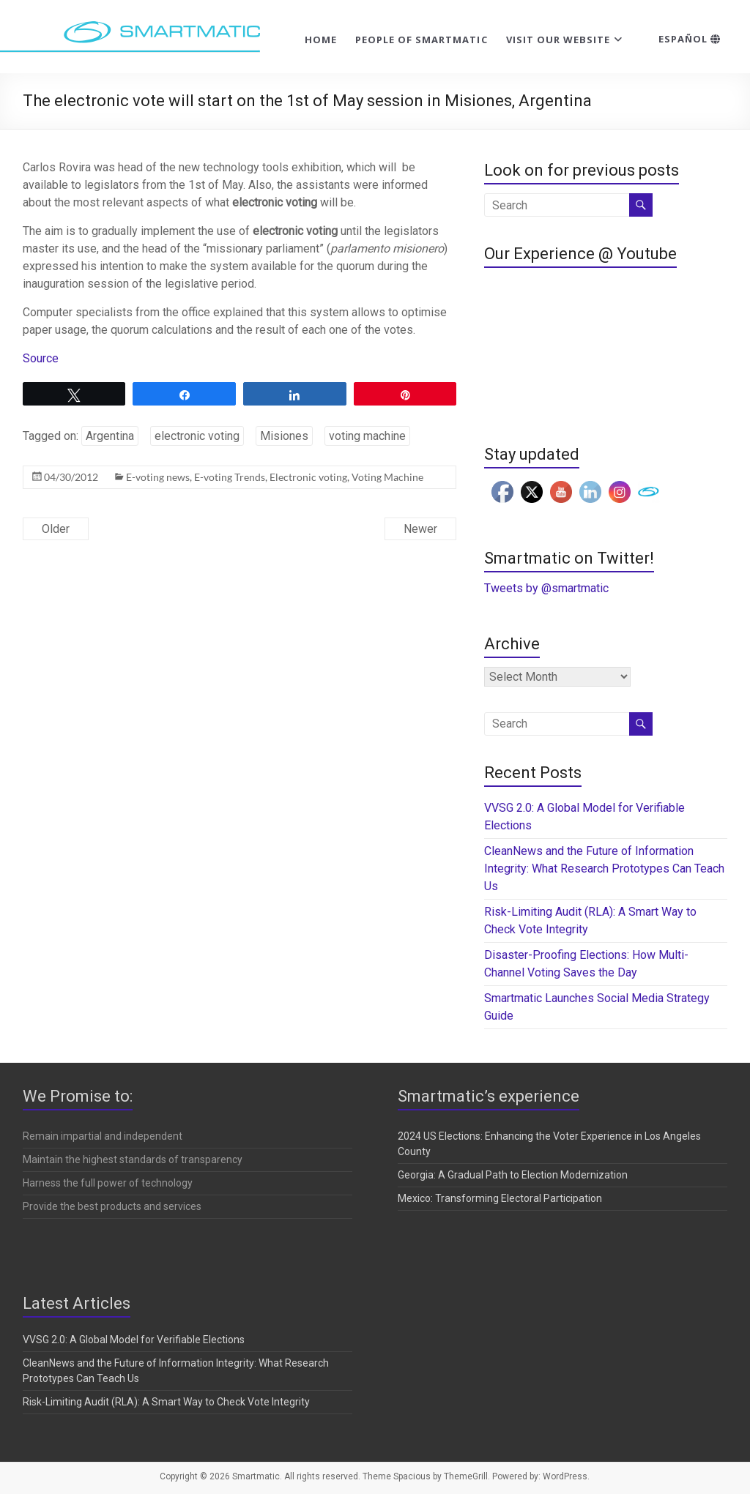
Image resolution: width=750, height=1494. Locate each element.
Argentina (110, 436)
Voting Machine (387, 477)
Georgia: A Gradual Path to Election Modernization (513, 1175)
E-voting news (158, 477)
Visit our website (558, 39)
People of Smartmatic (421, 39)
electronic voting (197, 436)
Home (321, 39)
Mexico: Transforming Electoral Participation (500, 1198)
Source (41, 358)
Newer (420, 529)
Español (689, 38)
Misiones (284, 436)
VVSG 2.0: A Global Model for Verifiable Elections (134, 1339)
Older (56, 529)
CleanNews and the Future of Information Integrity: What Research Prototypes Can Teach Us (604, 868)
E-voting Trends (229, 477)
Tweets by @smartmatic (546, 588)
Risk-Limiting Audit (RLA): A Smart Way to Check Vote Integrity (166, 1402)
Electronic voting (308, 477)
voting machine (367, 436)
